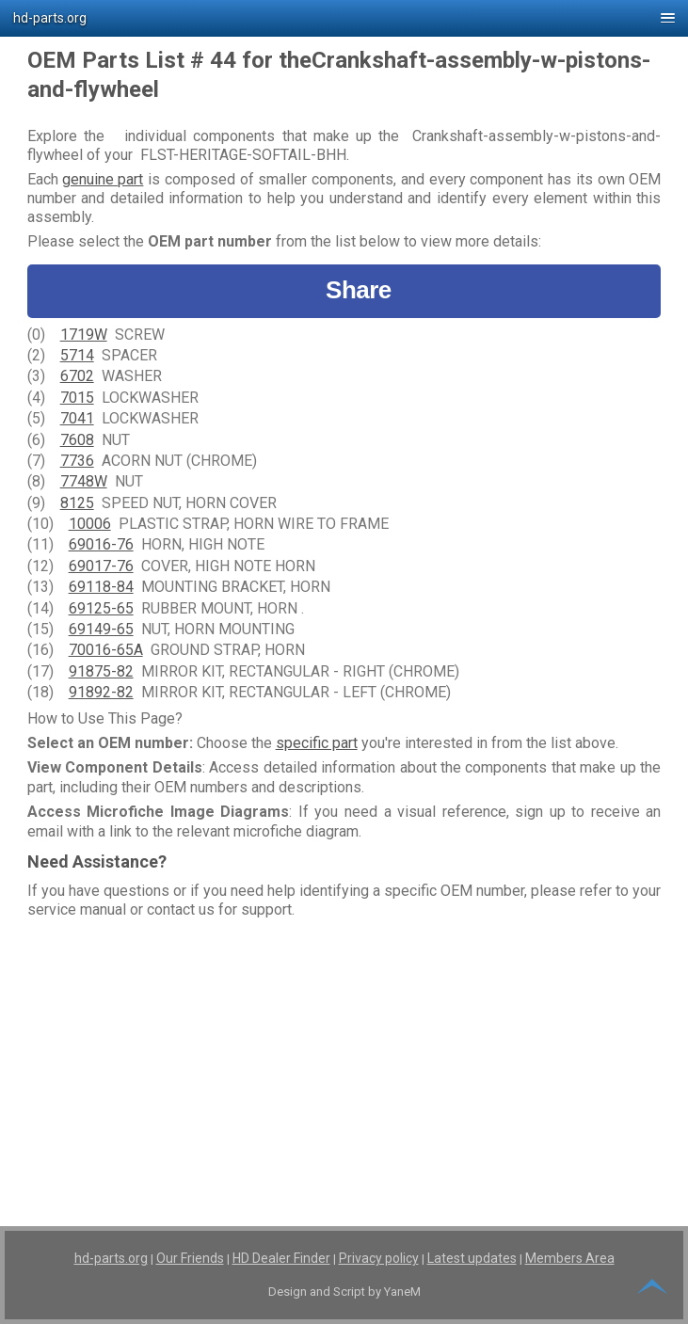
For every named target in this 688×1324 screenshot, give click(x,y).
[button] (344, 18)
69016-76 (101, 544)
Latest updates (472, 1258)
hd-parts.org (111, 1258)
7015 (77, 398)
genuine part (102, 179)
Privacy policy (379, 1258)
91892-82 (101, 692)
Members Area (570, 1258)
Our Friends (190, 1258)
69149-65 (101, 629)
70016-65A (106, 650)
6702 (77, 376)
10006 (90, 524)
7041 (77, 418)
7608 (77, 440)
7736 (77, 461)
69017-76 (101, 566)
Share (344, 290)
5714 (77, 355)
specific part (317, 743)
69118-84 (101, 587)
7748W (83, 481)
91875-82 (101, 671)
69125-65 (101, 608)
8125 (77, 503)
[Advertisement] (344, 1056)
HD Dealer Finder (281, 1258)
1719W (83, 334)
